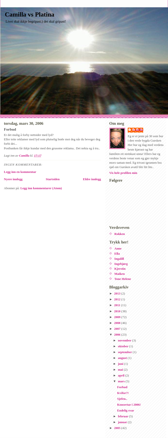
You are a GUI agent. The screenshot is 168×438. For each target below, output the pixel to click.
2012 (117, 299)
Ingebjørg (121, 264)
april (121, 375)
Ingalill (119, 258)
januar (123, 422)
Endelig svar (125, 410)
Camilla (138, 130)
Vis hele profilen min (123, 173)
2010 (117, 311)
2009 (117, 317)
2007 (117, 329)
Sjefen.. (122, 399)
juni (121, 364)
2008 (117, 323)
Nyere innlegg (13, 179)
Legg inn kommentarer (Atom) (41, 188)
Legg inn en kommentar (20, 172)
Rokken (119, 234)
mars (122, 381)
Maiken (119, 274)
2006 (117, 334)
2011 (117, 305)
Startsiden (53, 179)
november (125, 340)
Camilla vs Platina (29, 14)
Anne (118, 248)
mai (121, 369)
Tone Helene (122, 279)
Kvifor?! (123, 393)
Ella (117, 253)
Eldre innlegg (92, 179)
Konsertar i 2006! (129, 404)
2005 (117, 428)
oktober (123, 346)
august (123, 358)
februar (123, 416)
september (125, 352)
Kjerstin (120, 268)
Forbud (122, 387)
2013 (117, 293)
